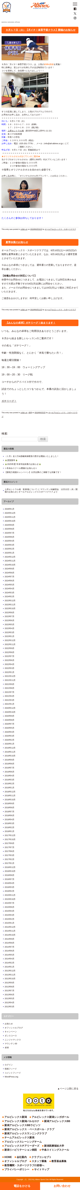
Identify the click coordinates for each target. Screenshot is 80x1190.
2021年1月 (9, 704)
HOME (8, 1157)
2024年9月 (9, 568)
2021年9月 (9, 684)
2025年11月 (10, 517)
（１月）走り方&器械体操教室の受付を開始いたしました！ (32, 456)
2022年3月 (9, 668)
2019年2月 (9, 783)
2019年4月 (9, 775)
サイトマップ (41, 1169)
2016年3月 (9, 887)
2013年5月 (9, 998)
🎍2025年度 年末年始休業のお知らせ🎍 (23, 464)
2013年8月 (9, 986)
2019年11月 (10, 752)
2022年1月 (9, 672)
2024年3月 (9, 592)
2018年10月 (10, 799)
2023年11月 (10, 604)
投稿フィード (11, 1069)
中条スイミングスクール (55, 1149)
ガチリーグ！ (9, 401)
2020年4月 (9, 732)
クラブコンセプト (41, 1157)
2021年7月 (9, 692)
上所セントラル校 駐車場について (21, 489)
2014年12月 (10, 927)
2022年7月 (9, 656)
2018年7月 (9, 811)
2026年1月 (9, 509)
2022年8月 (9, 652)
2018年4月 (9, 819)
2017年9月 (9, 843)
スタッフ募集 (39, 1161)
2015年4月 (9, 911)
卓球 (30, 413)
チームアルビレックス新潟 (19, 1137)
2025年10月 (10, 521)
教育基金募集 (58, 1161)
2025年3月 (9, 545)
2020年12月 (10, 708)
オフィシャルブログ (14, 1028)
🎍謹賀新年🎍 (11, 460)
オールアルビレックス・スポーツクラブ (60, 229)
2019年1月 (9, 787)
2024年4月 (9, 588)
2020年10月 (10, 712)
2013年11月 (10, 975)
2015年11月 (10, 895)
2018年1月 (9, 831)
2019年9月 (9, 760)
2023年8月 (9, 612)
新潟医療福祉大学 (54, 1145)
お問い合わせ (62, 1186)
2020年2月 (9, 740)
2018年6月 (9, 815)
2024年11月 (10, 561)
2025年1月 (9, 553)
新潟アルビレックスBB (57, 1121)
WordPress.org (11, 1077)
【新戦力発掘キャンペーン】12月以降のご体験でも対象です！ (33, 472)
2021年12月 (10, 676)
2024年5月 (9, 584)
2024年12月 (10, 557)
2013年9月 (9, 982)
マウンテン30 (11, 1043)
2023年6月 (9, 620)
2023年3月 (9, 632)
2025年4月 (9, 541)
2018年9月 (9, 803)
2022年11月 (10, 644)
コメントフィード (13, 1073)
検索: (5, 433)
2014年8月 (9, 943)
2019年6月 (9, 772)
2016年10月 (10, 871)
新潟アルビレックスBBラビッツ (22, 1125)
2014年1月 (9, 967)
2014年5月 (9, 955)
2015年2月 (9, 919)
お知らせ (24, 229)
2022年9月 (9, 648)
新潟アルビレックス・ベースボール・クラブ (29, 1129)
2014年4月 (9, 959)
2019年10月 (10, 756)
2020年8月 (9, 720)
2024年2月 (9, 596)
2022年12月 (10, 640)
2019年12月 (10, 748)
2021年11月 (10, 680)
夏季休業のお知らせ (17, 242)
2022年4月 (9, 664)
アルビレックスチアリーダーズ (21, 1145)
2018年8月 (9, 807)
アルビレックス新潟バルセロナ (21, 1121)
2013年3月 (9, 1006)
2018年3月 (9, 823)
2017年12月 (10, 835)
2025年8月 (9, 529)
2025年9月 (9, 525)
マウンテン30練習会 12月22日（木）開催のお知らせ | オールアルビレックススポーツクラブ (41, 490)
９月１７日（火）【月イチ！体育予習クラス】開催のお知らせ (40, 30)
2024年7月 (9, 576)
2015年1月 (9, 923)
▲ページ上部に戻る (67, 1088)
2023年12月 (10, 600)
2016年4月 (9, 883)
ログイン (9, 1065)
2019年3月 (9, 780)
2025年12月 (10, 513)
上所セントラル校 (16, 131)
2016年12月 (10, 867)
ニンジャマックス (13, 1040)
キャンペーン (11, 1031)
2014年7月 (9, 947)
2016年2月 (9, 891)
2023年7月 (9, 616)
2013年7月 (9, 990)
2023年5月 (9, 624)
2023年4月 (9, 628)
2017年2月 (9, 859)
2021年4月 (9, 696)
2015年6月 (9, 907)
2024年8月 (9, 573)
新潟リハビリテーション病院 (20, 1149)
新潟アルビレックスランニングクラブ (25, 1133)
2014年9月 (9, 939)
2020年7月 (9, 724)
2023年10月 (10, 608)
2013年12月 (10, 970)
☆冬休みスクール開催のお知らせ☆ (21, 468)
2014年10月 (10, 935)
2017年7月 (9, 847)
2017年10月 (10, 839)
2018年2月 (9, 827)
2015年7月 (9, 903)
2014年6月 (9, 951)
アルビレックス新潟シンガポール (50, 1117)
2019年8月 (9, 763)
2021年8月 (9, 688)
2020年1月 (9, 744)
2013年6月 (9, 994)
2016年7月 (9, 879)
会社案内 (22, 1157)
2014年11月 (10, 931)
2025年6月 (9, 537)
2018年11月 (10, 795)
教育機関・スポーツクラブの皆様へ (24, 1165)
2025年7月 (9, 533)
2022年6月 (9, 660)
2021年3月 (9, 700)
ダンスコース (11, 1035)
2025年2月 (9, 549)
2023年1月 (9, 636)
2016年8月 (9, 875)
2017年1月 (9, 863)
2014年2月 (9, 963)
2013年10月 (10, 978)
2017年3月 (9, 855)
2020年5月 (9, 728)
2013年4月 (9, 1002)
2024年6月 (9, 580)
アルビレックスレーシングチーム (23, 1141)
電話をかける (22, 1186)
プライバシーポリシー (16, 1169)
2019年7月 (9, 768)
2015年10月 (10, 899)
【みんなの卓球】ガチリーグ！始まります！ (31, 322)
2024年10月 (10, 565)
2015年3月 (9, 915)
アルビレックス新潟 (15, 1117)
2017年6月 (9, 851)
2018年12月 (10, 791)
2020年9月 (9, 716)
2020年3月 (9, 736)
